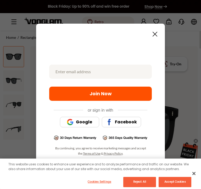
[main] (100, 174)
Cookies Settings (99, 182)
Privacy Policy (113, 153)
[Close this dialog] (153, 32)
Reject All (139, 182)
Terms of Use (91, 153)
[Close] (194, 173)
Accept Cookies (175, 182)
